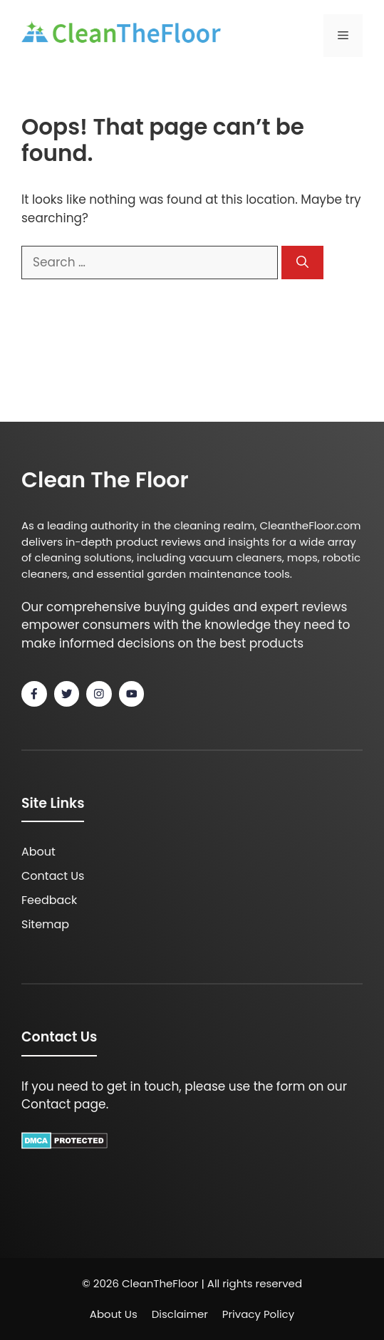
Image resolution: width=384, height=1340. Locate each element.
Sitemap (45, 924)
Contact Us (52, 876)
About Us (113, 1314)
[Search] (302, 263)
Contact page (63, 1104)
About (38, 851)
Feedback (49, 900)
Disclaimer (180, 1314)
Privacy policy (258, 1314)
